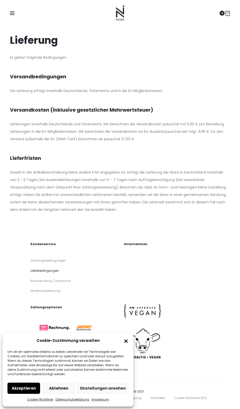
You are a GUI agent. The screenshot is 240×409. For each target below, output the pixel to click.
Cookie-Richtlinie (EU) (190, 398)
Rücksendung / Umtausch (50, 281)
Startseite (158, 398)
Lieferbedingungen (44, 271)
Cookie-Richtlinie (40, 399)
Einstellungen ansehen (103, 388)
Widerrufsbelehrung (45, 291)
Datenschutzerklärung (72, 399)
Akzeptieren (24, 388)
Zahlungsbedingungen (48, 260)
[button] (125, 340)
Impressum (100, 399)
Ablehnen (58, 388)
